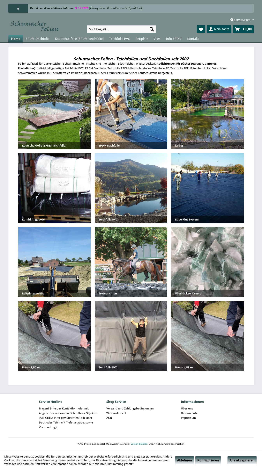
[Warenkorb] (243, 29)
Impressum (188, 418)
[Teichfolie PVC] (119, 38)
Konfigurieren (208, 460)
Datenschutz (189, 413)
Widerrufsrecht (116, 413)
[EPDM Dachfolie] (37, 38)
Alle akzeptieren (242, 460)
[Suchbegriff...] (121, 29)
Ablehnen (184, 460)
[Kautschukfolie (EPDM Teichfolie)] (79, 38)
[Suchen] (152, 29)
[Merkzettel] (201, 29)
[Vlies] (157, 38)
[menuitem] (121, 29)
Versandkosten (139, 443)
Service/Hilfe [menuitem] (240, 20)
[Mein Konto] (219, 29)
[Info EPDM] (173, 38)
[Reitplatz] (142, 38)
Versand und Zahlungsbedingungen (130, 408)
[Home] (15, 38)
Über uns (187, 408)
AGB (109, 418)
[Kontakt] (193, 38)
